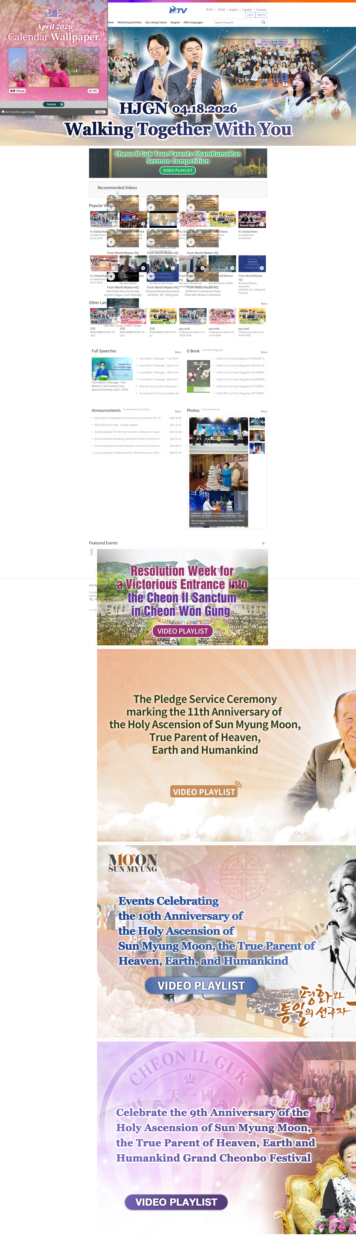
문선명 (93, 603)
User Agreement (98, 585)
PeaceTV (178, 9)
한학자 (90, 603)
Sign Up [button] (261, 14)
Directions (135, 585)
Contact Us (150, 585)
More (264, 303)
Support (175, 22)
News (111, 22)
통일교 (95, 603)
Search (263, 22)
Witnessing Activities (130, 22)
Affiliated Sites (256, 590)
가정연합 (98, 603)
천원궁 (101, 603)
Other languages (193, 22)
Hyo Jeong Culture (156, 22)
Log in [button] (250, 14)
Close (100, 112)
